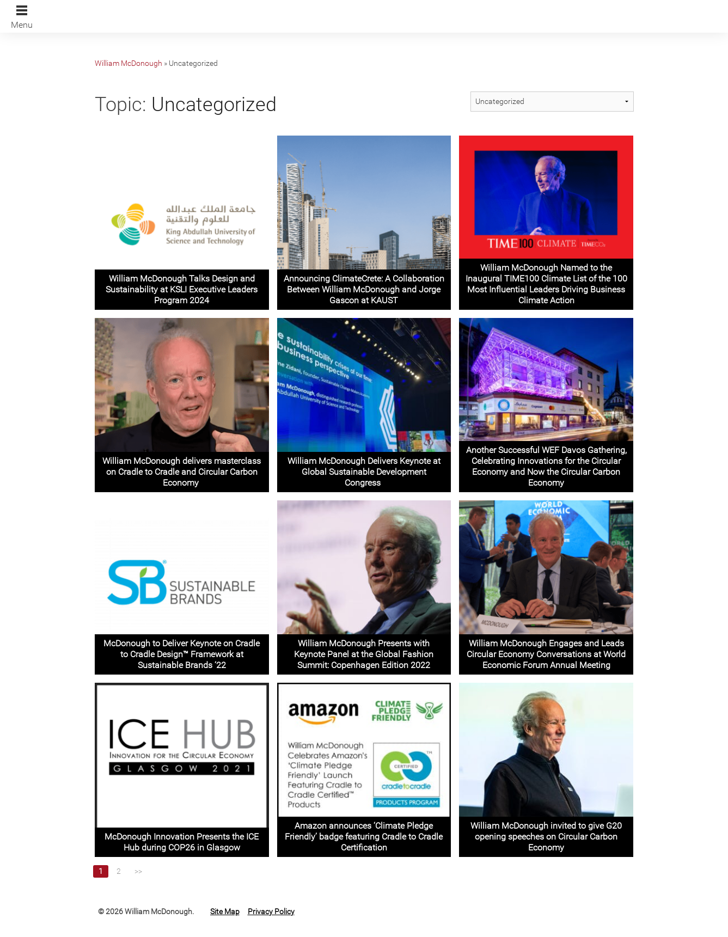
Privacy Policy (271, 911)
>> (138, 871)
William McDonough (128, 63)
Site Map (225, 911)
